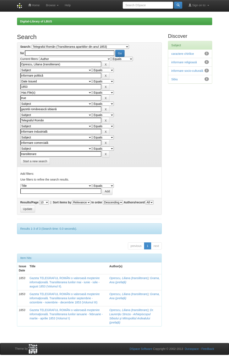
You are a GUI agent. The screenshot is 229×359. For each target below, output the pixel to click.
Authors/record (134, 202)
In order (96, 202)
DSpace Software (141, 348)
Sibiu (174, 79)
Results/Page (29, 202)
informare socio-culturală (187, 70)
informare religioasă (184, 62)
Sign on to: (199, 5)
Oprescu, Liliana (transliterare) (128, 278)
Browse (52, 5)
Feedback (207, 348)
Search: (25, 46)
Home (34, 5)
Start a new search (35, 161)
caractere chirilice (182, 53)
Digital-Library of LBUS (36, 21)
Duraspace (192, 348)
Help (68, 5)
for (22, 53)
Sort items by (62, 202)
